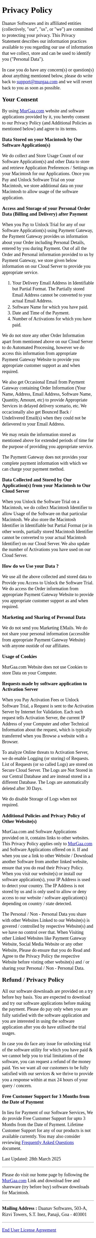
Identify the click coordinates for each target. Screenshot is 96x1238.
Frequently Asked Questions (48, 1142)
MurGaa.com (32, 110)
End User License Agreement (29, 1230)
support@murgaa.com (37, 81)
